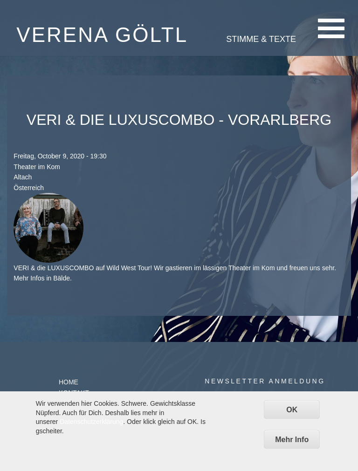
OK (291, 410)
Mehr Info (292, 440)
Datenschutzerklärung (91, 421)
